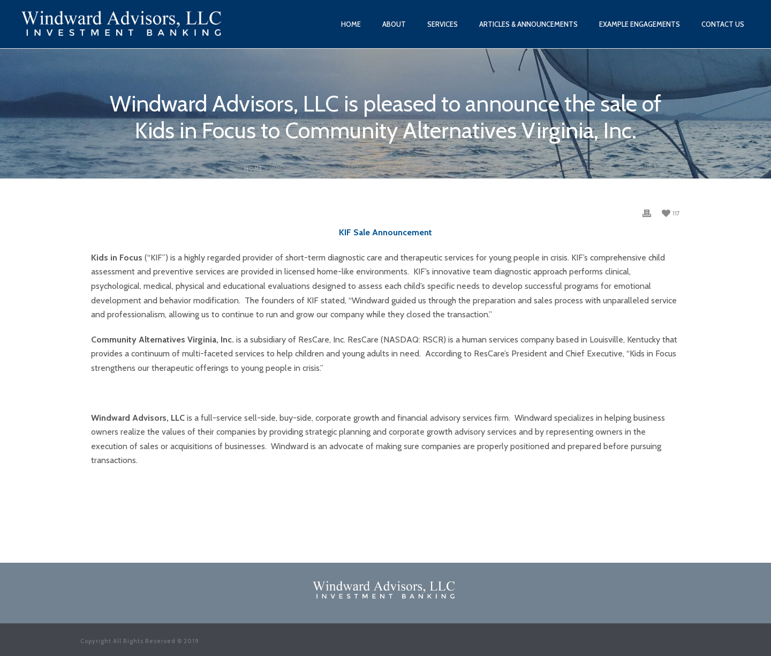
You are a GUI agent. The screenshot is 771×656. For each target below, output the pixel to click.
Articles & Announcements (528, 24)
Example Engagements (639, 24)
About (394, 24)
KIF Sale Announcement (385, 232)
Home (351, 24)
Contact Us (722, 24)
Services (442, 24)
